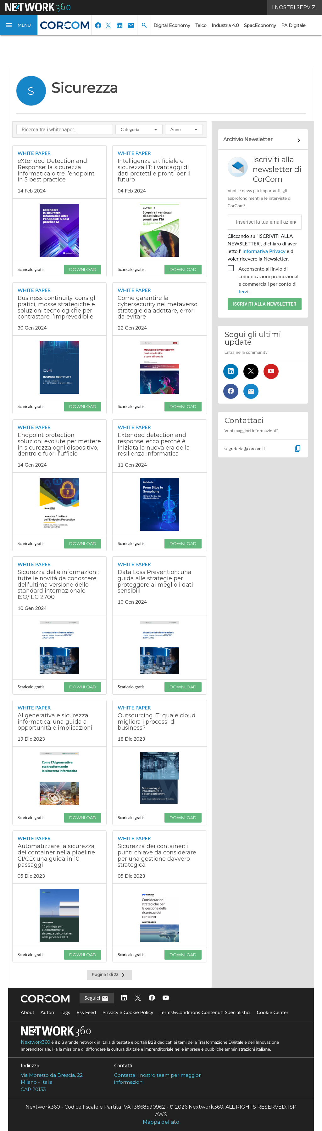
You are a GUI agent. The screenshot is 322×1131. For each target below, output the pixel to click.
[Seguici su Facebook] (230, 391)
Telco (201, 25)
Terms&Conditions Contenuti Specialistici (204, 1012)
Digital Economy (171, 25)
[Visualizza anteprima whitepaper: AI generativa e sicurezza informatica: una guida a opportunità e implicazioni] (59, 778)
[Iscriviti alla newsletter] (250, 391)
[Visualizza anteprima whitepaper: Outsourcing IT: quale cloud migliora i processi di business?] (159, 778)
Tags (65, 1012)
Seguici (97, 998)
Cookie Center (272, 1012)
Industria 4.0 (225, 25)
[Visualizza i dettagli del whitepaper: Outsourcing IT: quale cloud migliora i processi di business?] (159, 723)
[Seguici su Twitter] (250, 371)
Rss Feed (86, 1012)
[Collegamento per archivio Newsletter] (263, 140)
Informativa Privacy (264, 251)
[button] (19, 25)
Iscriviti (265, 304)
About (28, 1012)
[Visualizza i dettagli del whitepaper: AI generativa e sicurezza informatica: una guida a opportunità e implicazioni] (59, 723)
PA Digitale (293, 25)
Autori (47, 1012)
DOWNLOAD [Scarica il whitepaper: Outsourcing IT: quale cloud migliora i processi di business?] (183, 817)
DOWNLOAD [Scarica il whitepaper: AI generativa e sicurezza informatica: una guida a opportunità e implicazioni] (82, 817)
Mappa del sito (161, 1122)
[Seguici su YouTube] (271, 371)
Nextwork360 (35, 1042)
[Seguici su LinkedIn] (230, 371)
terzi (243, 291)
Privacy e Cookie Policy (127, 1012)
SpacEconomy (260, 25)
